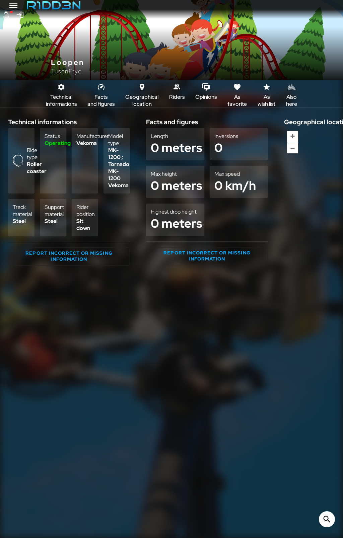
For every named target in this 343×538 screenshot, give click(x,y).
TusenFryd (66, 71)
